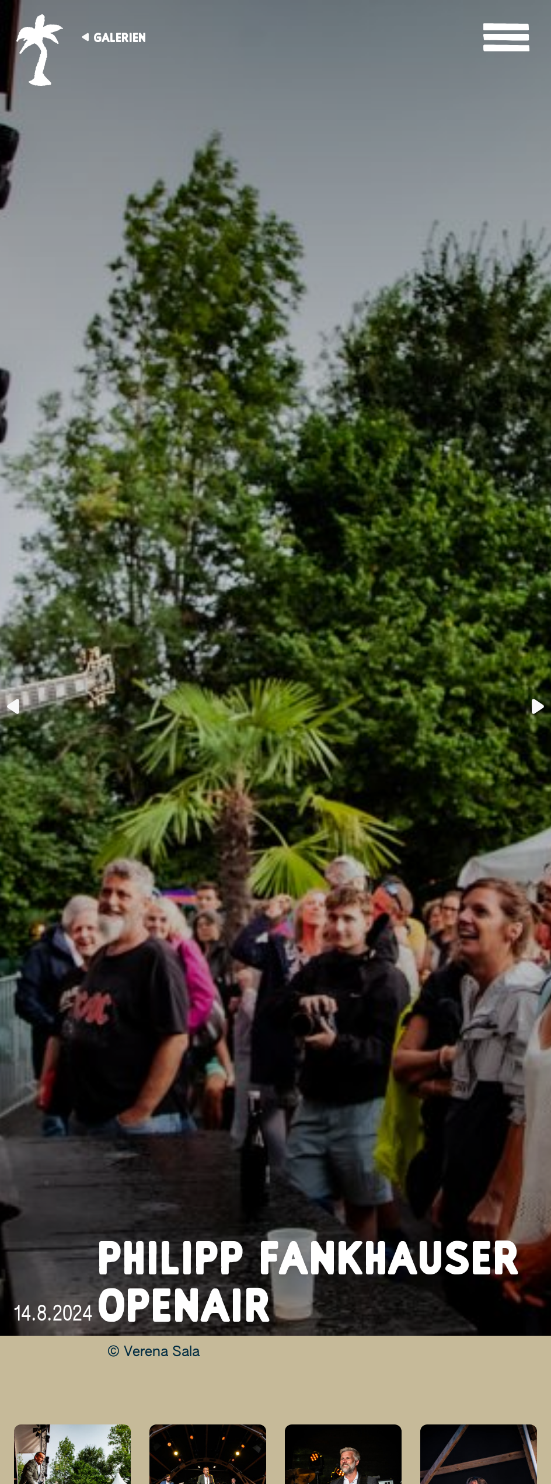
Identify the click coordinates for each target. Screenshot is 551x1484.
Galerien (119, 37)
